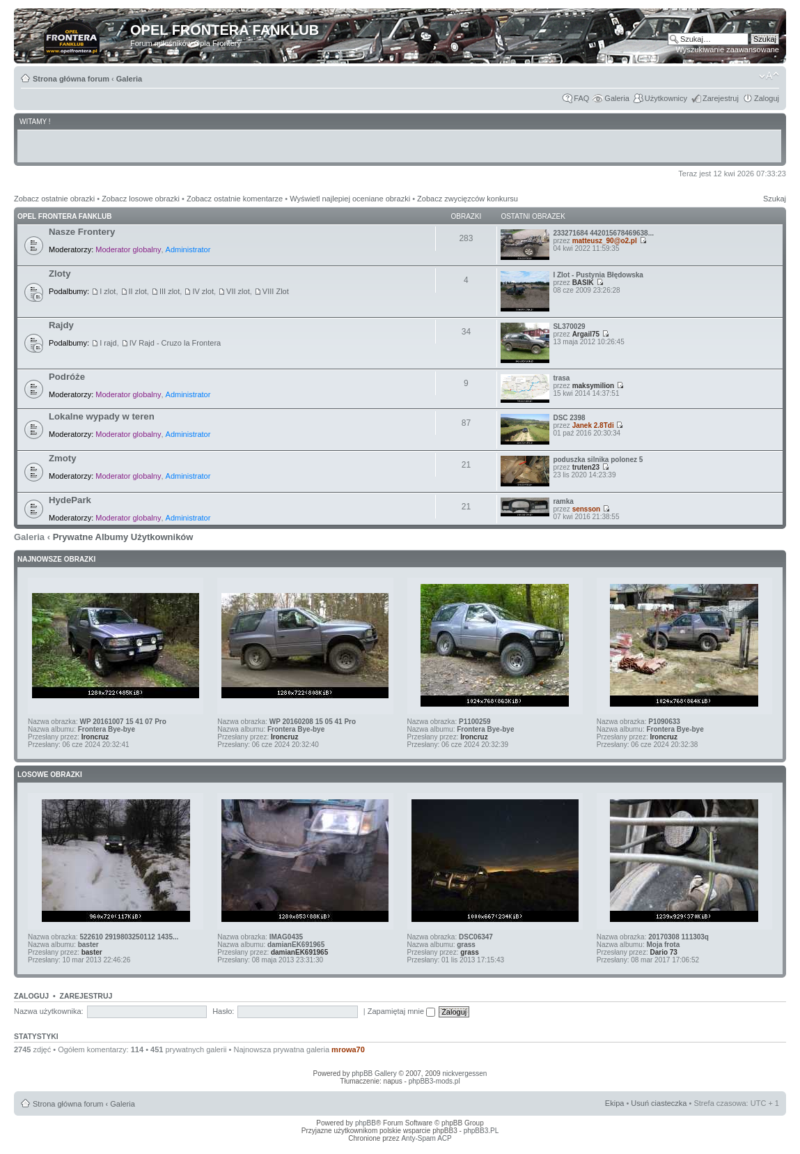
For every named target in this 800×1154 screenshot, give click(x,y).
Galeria (129, 79)
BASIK (583, 282)
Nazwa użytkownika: (49, 1011)
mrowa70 (348, 1049)
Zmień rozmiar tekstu (769, 76)
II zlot (138, 291)
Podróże (67, 376)
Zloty (60, 273)
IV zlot (203, 291)
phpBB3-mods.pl (434, 1081)
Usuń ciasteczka (659, 1103)
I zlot (108, 291)
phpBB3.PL (481, 1130)
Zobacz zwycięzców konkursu (467, 198)
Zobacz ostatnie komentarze (235, 198)
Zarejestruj (721, 98)
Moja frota (663, 944)
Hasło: (223, 1011)
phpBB (365, 1123)
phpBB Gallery (374, 1073)
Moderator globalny (128, 249)
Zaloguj (766, 98)
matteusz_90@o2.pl (604, 241)
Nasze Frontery (82, 231)
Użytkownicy (666, 98)
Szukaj (774, 198)
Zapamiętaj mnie (401, 1011)
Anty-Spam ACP (426, 1138)
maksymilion (593, 386)
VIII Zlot (275, 291)
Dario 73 (663, 952)
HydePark (70, 500)
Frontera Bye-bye (106, 729)
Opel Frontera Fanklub (64, 216)
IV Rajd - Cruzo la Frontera (175, 343)
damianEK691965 (295, 944)
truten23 (585, 467)
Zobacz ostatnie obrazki (54, 198)
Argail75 (585, 334)
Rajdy (61, 325)
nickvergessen (464, 1073)
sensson (586, 509)
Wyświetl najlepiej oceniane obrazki (350, 198)
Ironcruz (95, 737)
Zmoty (63, 458)
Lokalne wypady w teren (102, 416)
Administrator (188, 249)
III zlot (169, 291)
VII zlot (238, 291)
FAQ (581, 98)
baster (88, 944)
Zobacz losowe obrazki (141, 198)
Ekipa (615, 1103)
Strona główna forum (71, 79)
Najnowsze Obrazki (56, 559)
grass (466, 944)
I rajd (108, 343)
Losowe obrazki (49, 774)
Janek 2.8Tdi (593, 425)
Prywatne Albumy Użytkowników (123, 537)
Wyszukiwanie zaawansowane (727, 49)
